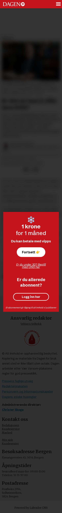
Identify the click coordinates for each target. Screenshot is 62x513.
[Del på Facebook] (25, 169)
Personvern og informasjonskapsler (27, 391)
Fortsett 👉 (31, 252)
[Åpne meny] (58, 4)
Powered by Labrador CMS (31, 507)
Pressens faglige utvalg (17, 381)
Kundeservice (11, 429)
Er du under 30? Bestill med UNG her (31, 266)
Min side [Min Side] (7, 440)
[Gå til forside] (14, 4)
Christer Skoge (13, 410)
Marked (7, 432)
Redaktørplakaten (15, 386)
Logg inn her (31, 297)
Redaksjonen (10, 425)
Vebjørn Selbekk (31, 323)
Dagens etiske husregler (19, 397)
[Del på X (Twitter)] (30, 169)
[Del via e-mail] (36, 169)
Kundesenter (10, 443)
